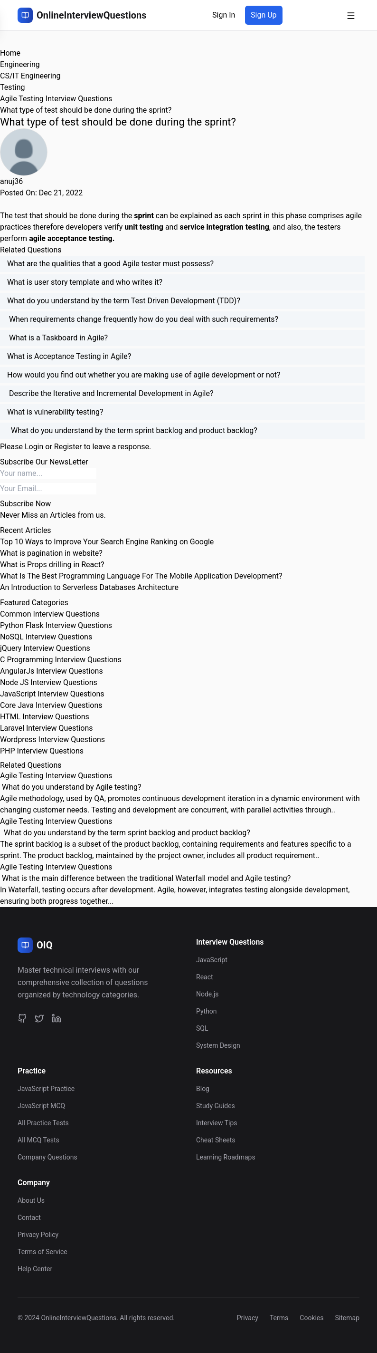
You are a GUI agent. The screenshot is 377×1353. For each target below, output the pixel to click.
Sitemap (347, 1318)
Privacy (247, 1318)
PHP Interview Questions (42, 750)
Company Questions (47, 1157)
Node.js (207, 994)
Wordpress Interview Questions (52, 739)
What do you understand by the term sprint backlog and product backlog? (132, 430)
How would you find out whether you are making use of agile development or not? (144, 374)
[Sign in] (224, 15)
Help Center (35, 1269)
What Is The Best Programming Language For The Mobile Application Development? (141, 575)
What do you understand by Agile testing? (70, 787)
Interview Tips (216, 1123)
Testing (12, 87)
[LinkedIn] (56, 1018)
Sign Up (264, 14)
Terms (279, 1318)
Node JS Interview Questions (48, 682)
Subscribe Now (25, 503)
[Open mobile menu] (350, 15)
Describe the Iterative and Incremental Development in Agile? (110, 393)
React (204, 977)
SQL (202, 1028)
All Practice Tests (43, 1123)
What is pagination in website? (51, 553)
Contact (29, 1217)
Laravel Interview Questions (46, 728)
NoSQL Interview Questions (46, 636)
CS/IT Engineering (30, 75)
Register (68, 446)
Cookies (311, 1318)
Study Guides (215, 1106)
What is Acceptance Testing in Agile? (69, 356)
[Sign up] (264, 15)
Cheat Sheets (216, 1140)
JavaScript (211, 960)
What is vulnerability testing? (55, 411)
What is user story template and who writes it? (84, 282)
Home (10, 53)
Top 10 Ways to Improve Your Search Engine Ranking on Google (107, 541)
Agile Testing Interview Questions (56, 98)
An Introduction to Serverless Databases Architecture (89, 587)
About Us (31, 1200)
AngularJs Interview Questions (51, 671)
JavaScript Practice (46, 1088)
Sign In (223, 14)
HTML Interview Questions (44, 716)
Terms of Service (42, 1252)
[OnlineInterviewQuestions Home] (82, 15)
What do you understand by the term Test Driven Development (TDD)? (123, 300)
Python (206, 1011)
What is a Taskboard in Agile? (57, 337)
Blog (202, 1088)
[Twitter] (39, 1018)
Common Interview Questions (50, 614)
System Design (218, 1045)
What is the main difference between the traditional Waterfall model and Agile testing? (145, 878)
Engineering (20, 64)
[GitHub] (22, 1018)
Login (34, 446)
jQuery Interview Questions (45, 648)
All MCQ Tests (38, 1140)
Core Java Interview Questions (51, 705)
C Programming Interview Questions (61, 659)
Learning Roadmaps (225, 1157)
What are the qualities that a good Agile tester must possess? (110, 263)
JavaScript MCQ (41, 1106)
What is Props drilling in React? (52, 564)
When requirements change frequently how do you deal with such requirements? (142, 319)
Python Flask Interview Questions (56, 625)
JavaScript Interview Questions (52, 693)
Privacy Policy (38, 1234)
